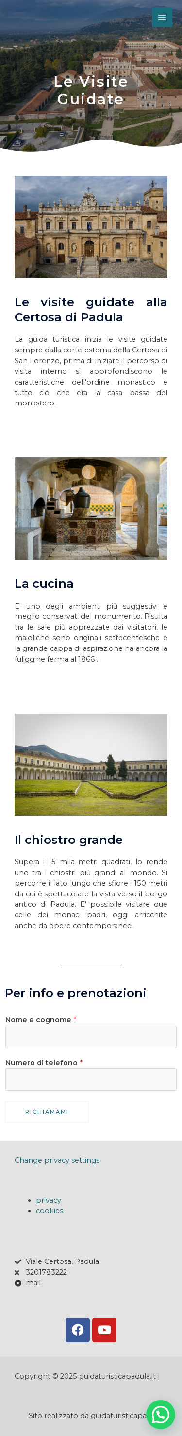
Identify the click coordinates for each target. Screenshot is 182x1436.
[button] (160, 1414)
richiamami (47, 1111)
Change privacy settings (57, 1160)
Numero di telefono (44, 1062)
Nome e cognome (40, 1020)
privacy (48, 1200)
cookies (49, 1211)
